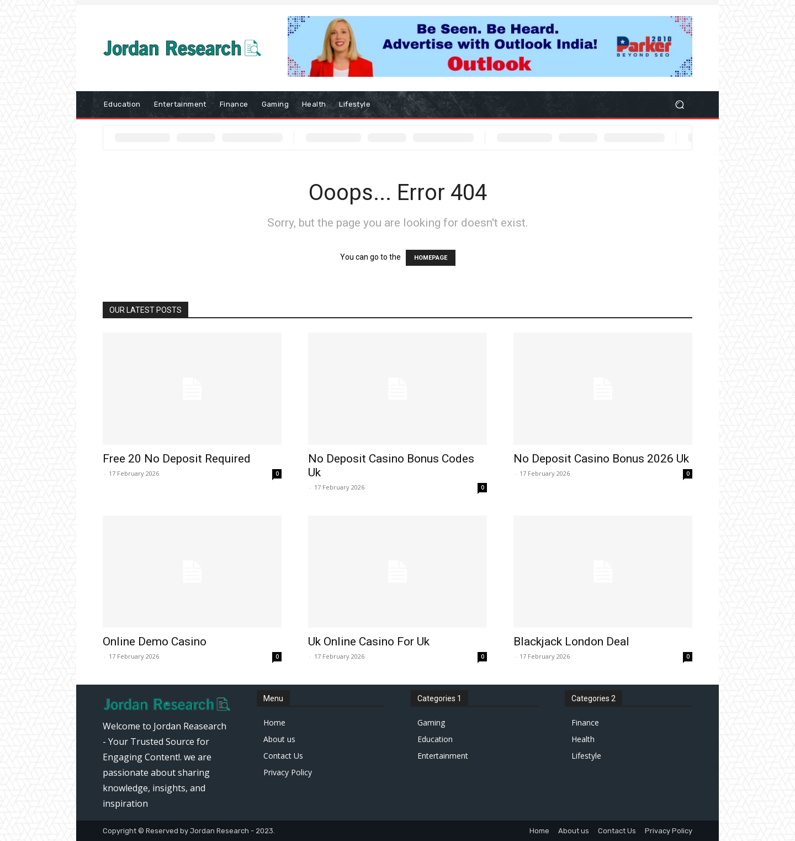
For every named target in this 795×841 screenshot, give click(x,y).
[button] (679, 105)
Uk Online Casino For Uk (369, 641)
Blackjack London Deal (571, 641)
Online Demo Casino (154, 641)
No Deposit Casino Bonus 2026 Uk (601, 458)
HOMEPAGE (430, 257)
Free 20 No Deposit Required (177, 458)
